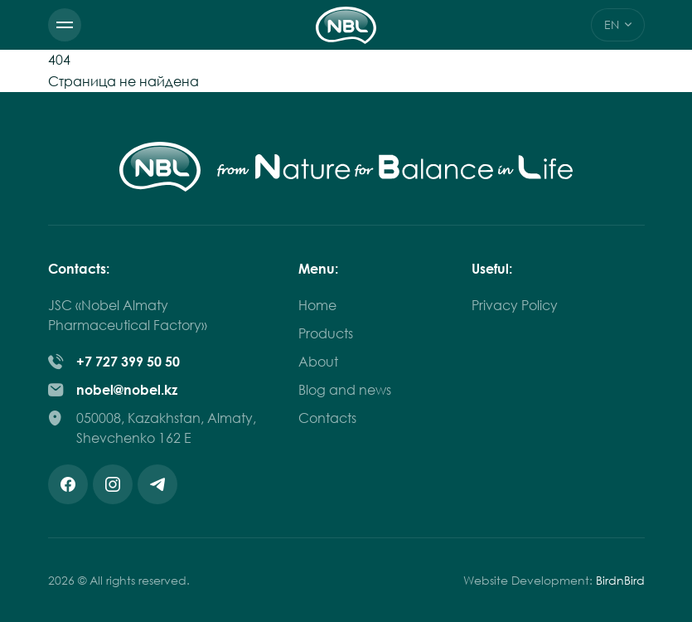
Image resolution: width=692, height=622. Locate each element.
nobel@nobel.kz (126, 389)
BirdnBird (620, 580)
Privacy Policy (515, 305)
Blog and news (344, 389)
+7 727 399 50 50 (128, 361)
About (318, 361)
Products (325, 333)
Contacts (327, 418)
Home (317, 305)
